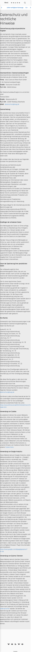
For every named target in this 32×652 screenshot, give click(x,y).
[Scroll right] (30, 7)
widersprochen (5, 609)
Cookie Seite (9, 447)
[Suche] (25, 2)
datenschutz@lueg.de (12, 104)
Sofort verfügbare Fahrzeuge (15, 7)
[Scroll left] (2, 7)
